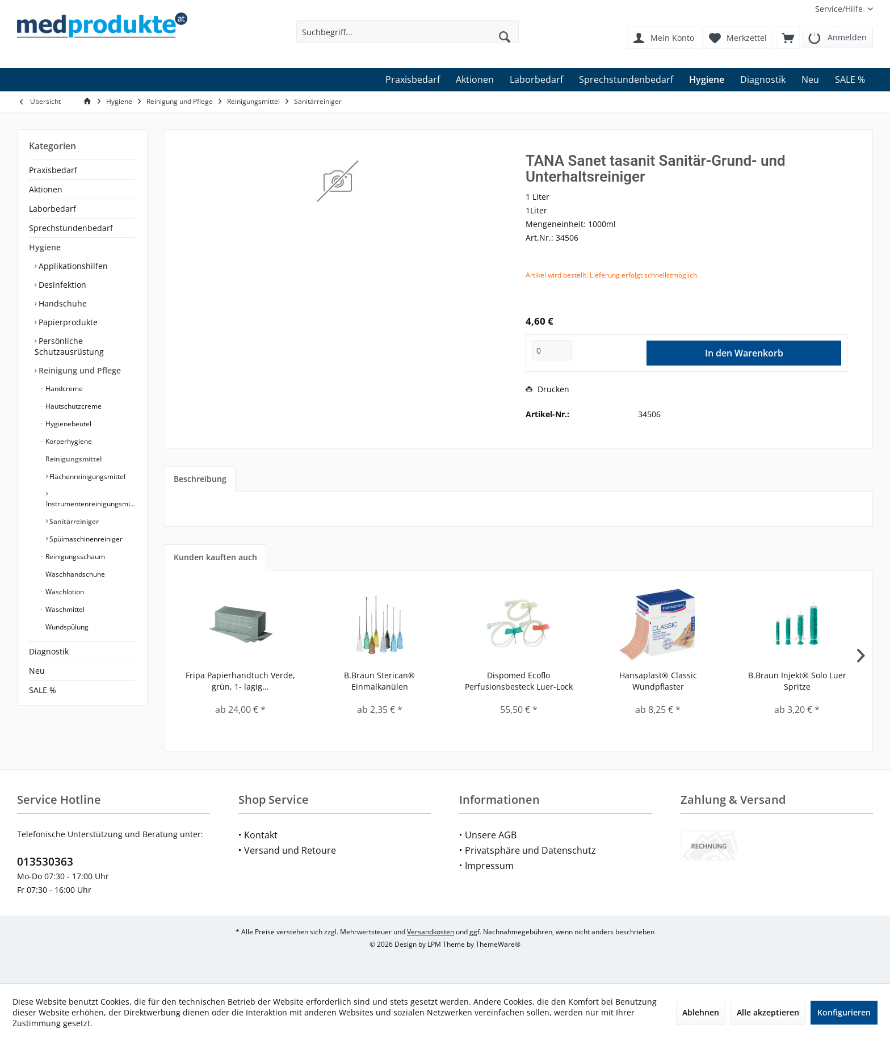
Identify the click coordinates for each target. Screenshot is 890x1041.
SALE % (42, 690)
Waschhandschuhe (74, 574)
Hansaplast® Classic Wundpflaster (658, 681)
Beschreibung (200, 478)
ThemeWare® (498, 944)
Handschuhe (61, 303)
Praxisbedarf (53, 170)
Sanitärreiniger (73, 521)
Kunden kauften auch (215, 557)
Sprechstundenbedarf (71, 228)
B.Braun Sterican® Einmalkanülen (379, 681)
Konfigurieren (844, 1012)
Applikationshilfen (72, 266)
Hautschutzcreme (73, 406)
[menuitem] (840, 9)
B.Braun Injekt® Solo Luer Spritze (797, 681)
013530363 (45, 861)
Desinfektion (61, 284)
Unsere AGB (491, 835)
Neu (37, 670)
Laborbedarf (52, 208)
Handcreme (63, 388)
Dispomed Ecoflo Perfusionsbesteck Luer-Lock (519, 681)
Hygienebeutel (67, 424)
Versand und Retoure (290, 850)
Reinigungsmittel (73, 459)
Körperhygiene (68, 441)
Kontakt (261, 835)
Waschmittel (64, 609)
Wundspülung (66, 627)
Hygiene (45, 247)
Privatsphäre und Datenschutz (530, 850)
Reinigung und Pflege (78, 370)
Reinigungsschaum (74, 556)
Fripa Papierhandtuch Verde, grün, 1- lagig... (240, 681)
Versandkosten (430, 932)
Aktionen (45, 189)
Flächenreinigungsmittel (86, 476)
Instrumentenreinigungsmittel (91, 504)
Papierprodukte (67, 322)
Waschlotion (64, 592)
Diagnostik (49, 651)
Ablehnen (700, 1012)
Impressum (489, 865)
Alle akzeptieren (768, 1012)
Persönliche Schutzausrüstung (69, 346)
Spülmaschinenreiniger (85, 539)
